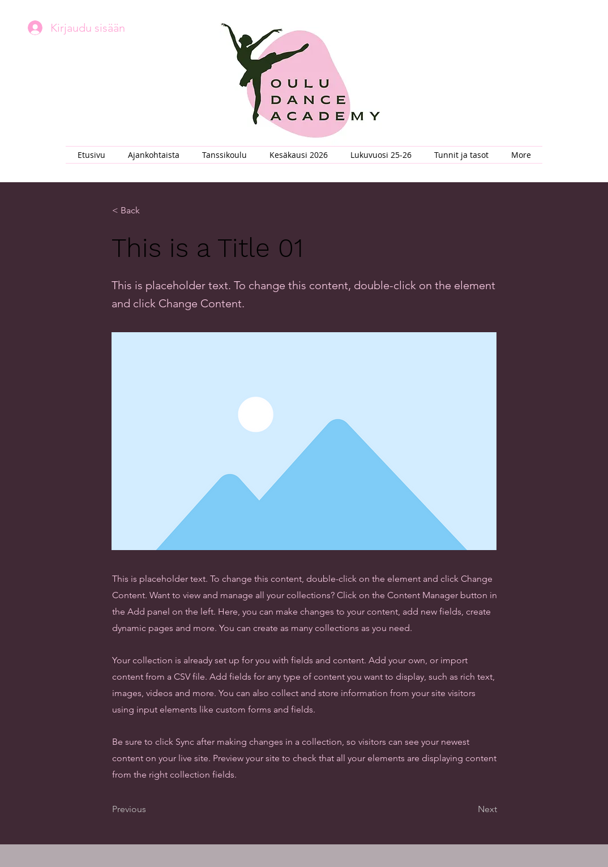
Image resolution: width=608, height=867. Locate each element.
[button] (224, 155)
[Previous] (149, 809)
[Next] (468, 809)
